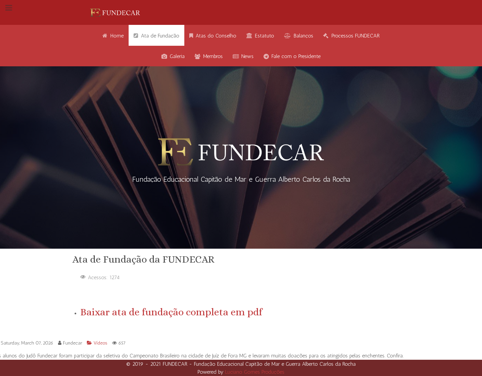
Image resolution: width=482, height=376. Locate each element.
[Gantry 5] (115, 12)
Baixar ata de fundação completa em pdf (171, 312)
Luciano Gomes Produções (254, 372)
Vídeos (98, 343)
